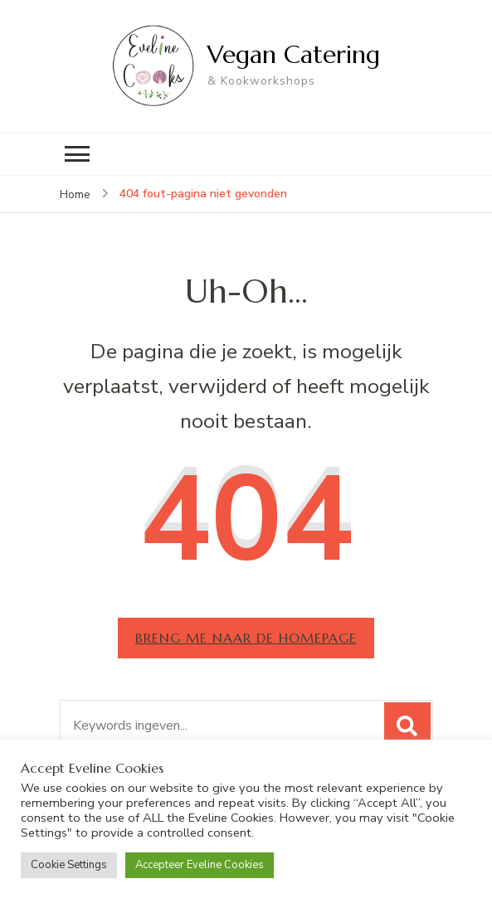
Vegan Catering (293, 54)
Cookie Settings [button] (69, 864)
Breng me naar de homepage (246, 637)
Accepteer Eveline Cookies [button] (199, 864)
